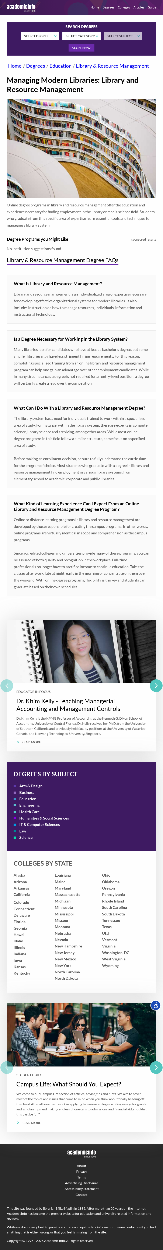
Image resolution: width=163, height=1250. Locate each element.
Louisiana (63, 875)
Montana (62, 927)
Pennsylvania (113, 894)
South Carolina (114, 907)
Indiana (20, 954)
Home (95, 7)
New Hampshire (68, 946)
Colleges (124, 7)
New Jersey (65, 952)
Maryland (63, 888)
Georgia (20, 928)
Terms (81, 1177)
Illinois (19, 947)
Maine (60, 882)
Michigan (62, 901)
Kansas (20, 967)
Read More (31, 742)
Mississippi (64, 914)
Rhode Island (113, 901)
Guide (152, 7)
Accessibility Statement (82, 1189)
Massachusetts (67, 894)
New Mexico (65, 959)
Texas (107, 927)
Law (22, 831)
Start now (81, 48)
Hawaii (19, 934)
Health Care (29, 812)
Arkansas (21, 888)
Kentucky (22, 973)
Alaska (19, 875)
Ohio (106, 875)
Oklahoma (110, 882)
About (81, 1166)
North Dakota (66, 978)
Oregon (108, 888)
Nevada (61, 940)
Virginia (108, 946)
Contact (81, 1195)
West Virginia (113, 959)
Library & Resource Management (112, 66)
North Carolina (67, 972)
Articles (138, 7)
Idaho (18, 941)
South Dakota (113, 914)
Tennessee (111, 920)
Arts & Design (30, 786)
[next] (156, 685)
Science (26, 837)
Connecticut (24, 909)
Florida (19, 921)
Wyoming (110, 965)
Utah (106, 933)
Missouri (62, 920)
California (22, 894)
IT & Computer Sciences (39, 824)
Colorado (21, 902)
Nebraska (63, 933)
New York (63, 965)
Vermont (109, 940)
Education (60, 66)
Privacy (81, 1171)
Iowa (18, 960)
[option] (81, 685)
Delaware (22, 915)
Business (26, 792)
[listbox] (81, 685)
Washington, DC (115, 952)
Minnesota (64, 907)
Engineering (29, 805)
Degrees (108, 7)
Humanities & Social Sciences (44, 818)
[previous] (6, 685)
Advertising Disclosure (81, 1183)
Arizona (20, 882)
